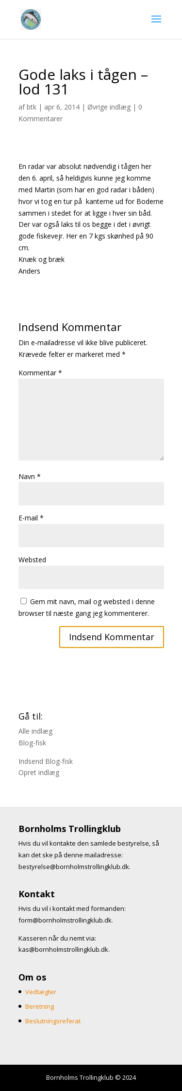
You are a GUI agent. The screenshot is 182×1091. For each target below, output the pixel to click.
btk (31, 106)
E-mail (31, 517)
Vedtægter (40, 991)
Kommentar (40, 372)
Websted (32, 559)
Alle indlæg (35, 731)
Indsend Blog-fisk (45, 761)
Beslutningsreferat (53, 1021)
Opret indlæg (38, 772)
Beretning (39, 1006)
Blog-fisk (32, 742)
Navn (29, 476)
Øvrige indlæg (109, 106)
